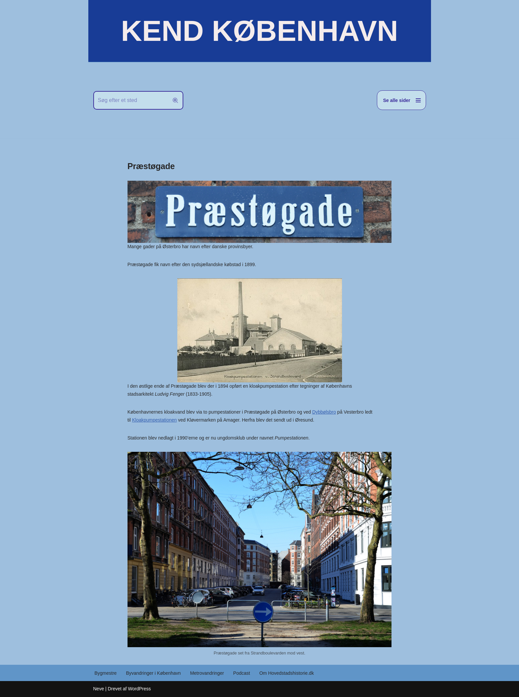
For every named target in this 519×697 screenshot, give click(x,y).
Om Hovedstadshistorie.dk (286, 673)
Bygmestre (106, 673)
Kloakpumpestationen (154, 420)
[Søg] (130, 100)
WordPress (139, 688)
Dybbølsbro (324, 412)
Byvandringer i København (153, 673)
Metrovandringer (207, 673)
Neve (98, 688)
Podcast (241, 673)
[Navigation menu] (401, 100)
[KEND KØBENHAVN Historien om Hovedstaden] (259, 31)
